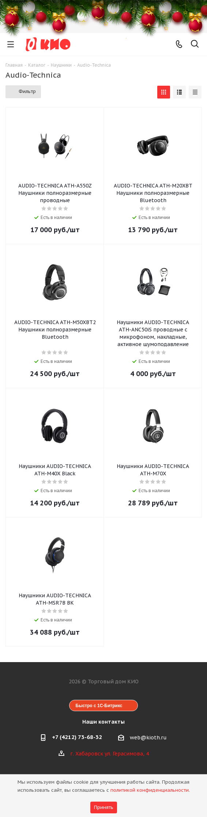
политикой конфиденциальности (149, 790)
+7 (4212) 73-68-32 (77, 737)
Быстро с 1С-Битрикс (99, 705)
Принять (103, 807)
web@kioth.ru (148, 737)
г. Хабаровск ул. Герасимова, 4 (109, 753)
